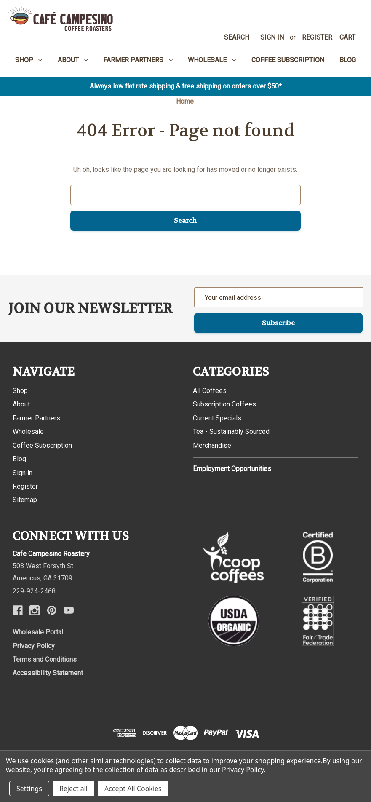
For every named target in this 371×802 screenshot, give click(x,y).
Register (317, 37)
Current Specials (217, 418)
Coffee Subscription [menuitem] (287, 60)
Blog (19, 459)
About (21, 404)
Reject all (73, 788)
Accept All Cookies (133, 788)
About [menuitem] (73, 60)
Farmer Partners (36, 418)
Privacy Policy (34, 646)
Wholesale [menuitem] (212, 60)
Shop (20, 391)
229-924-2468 (34, 591)
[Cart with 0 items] (347, 37)
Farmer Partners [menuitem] (138, 60)
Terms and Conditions (45, 659)
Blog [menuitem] (347, 60)
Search (236, 37)
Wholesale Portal (38, 632)
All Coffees (210, 391)
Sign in (272, 37)
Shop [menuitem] (29, 60)
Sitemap (25, 500)
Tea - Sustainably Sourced (231, 432)
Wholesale (28, 432)
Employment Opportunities (232, 469)
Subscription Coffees (224, 404)
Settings (29, 788)
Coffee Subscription (42, 445)
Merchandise (212, 445)
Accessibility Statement (48, 673)
